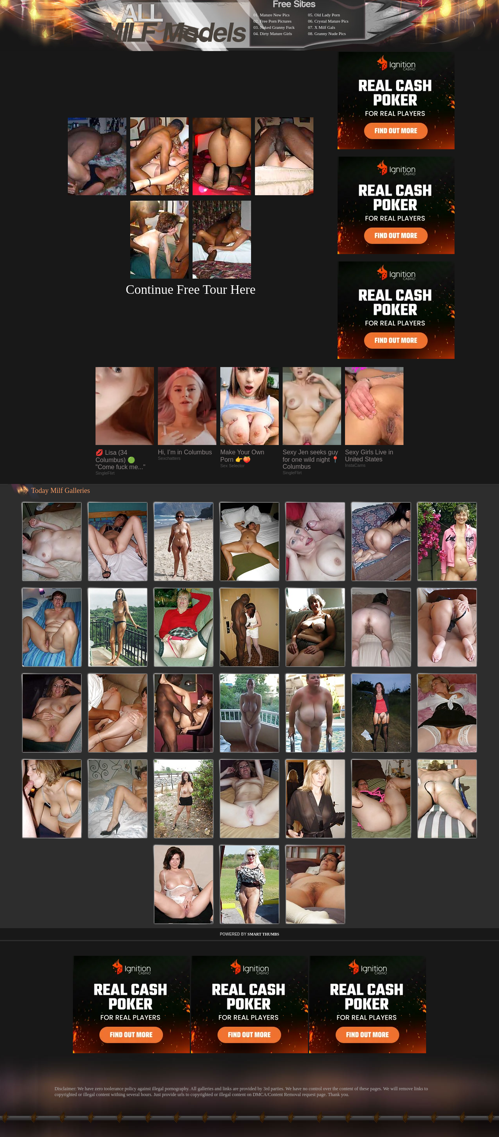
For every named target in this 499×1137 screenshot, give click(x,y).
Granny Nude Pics (330, 33)
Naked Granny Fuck (277, 27)
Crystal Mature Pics (332, 21)
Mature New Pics (275, 14)
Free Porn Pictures (276, 21)
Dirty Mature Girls (276, 33)
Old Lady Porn (327, 14)
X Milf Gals (325, 27)
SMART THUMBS (263, 934)
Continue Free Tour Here (190, 289)
